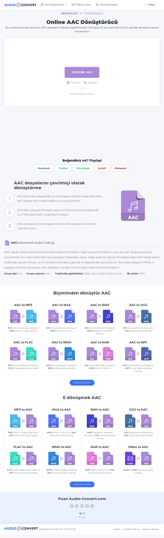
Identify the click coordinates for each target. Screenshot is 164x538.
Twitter (63, 167)
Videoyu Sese (81, 4)
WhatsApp (82, 167)
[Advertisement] (82, 48)
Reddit (102, 167)
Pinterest (120, 167)
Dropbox (74, 82)
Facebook (44, 167)
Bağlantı (90, 82)
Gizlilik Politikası (133, 533)
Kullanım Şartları (151, 533)
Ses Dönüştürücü (53, 4)
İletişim (118, 533)
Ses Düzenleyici (107, 4)
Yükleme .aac (82, 71)
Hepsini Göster (82, 383)
